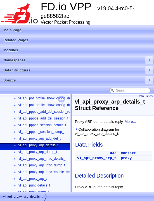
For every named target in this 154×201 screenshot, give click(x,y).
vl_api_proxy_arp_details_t (38, 145)
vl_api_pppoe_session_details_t (42, 125)
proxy (126, 158)
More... (130, 121)
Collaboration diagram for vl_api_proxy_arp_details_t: (97, 131)
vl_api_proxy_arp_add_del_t (39, 138)
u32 (113, 153)
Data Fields (145, 96)
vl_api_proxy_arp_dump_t (37, 152)
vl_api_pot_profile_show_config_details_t (49, 98)
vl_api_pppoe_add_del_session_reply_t (47, 112)
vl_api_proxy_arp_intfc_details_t (42, 159)
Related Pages (15, 40)
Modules (10, 50)
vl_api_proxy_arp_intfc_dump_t (41, 165)
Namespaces (78, 60)
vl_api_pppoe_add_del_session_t (43, 118)
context (128, 153)
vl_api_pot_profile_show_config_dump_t (48, 105)
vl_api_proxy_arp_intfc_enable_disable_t (48, 172)
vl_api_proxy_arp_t (32, 179)
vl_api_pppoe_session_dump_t (41, 132)
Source (78, 80)
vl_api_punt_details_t (34, 185)
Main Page (12, 30)
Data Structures (78, 70)
